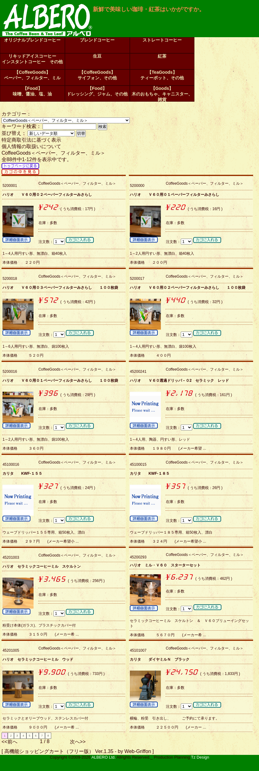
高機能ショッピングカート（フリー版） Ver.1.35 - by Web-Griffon (77, 751)
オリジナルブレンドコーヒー (32, 39)
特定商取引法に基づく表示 (31, 140)
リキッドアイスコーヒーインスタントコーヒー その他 (32, 59)
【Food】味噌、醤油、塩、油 (32, 91)
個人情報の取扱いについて (31, 146)
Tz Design (200, 757)
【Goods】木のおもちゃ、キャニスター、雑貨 (162, 93)
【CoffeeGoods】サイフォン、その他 (97, 75)
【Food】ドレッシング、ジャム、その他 (97, 91)
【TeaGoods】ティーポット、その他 (162, 75)
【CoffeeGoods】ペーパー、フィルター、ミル (32, 75)
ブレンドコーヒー (97, 39)
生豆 (97, 56)
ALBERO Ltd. (103, 757)
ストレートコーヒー (162, 39)
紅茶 (162, 56)
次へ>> (78, 741)
